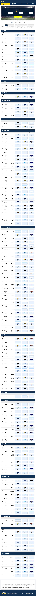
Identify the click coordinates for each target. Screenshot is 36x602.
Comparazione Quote (5, 4)
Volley (24, 22)
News (33, 3)
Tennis (16, 22)
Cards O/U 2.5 (14, 26)
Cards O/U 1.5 (10, 26)
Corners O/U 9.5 (16, 27)
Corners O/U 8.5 (12, 27)
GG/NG (7, 26)
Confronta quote (18, 17)
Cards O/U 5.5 (27, 26)
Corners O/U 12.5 (31, 27)
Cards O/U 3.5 (18, 26)
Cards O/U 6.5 (31, 26)
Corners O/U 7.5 (7, 27)
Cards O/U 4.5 (23, 26)
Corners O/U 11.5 (26, 27)
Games (27, 3)
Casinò (21, 3)
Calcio (12, 22)
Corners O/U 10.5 (21, 27)
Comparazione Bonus (14, 4)
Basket (20, 22)
